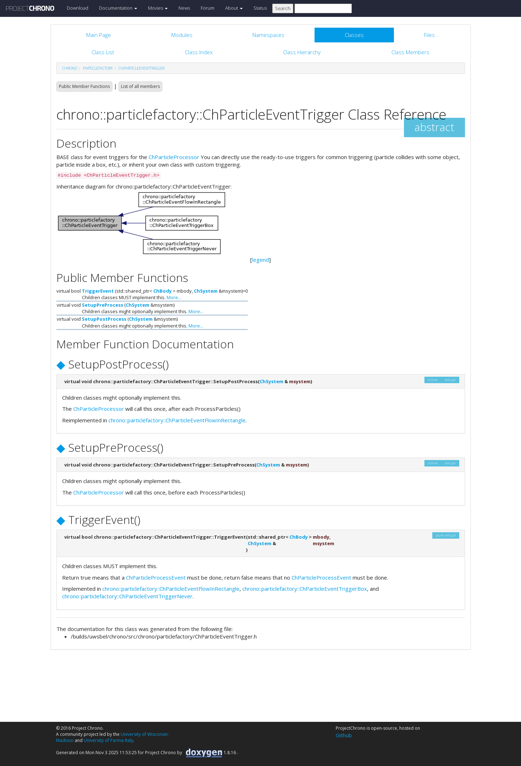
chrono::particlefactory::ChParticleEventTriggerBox (304, 588)
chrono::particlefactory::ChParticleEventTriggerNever (127, 596)
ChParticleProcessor (174, 157)
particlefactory (98, 68)
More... (174, 297)
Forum (207, 8)
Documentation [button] (118, 8)
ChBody (162, 291)
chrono (69, 68)
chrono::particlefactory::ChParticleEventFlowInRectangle (177, 420)
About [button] (234, 8)
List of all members (140, 86)
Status (260, 8)
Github (344, 735)
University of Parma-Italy (108, 740)
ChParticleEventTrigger (141, 68)
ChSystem (206, 291)
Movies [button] (158, 8)
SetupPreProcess (102, 305)
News (184, 8)
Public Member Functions (84, 86)
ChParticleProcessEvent (156, 577)
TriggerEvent (98, 291)
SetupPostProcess (104, 319)
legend (260, 259)
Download (77, 8)
